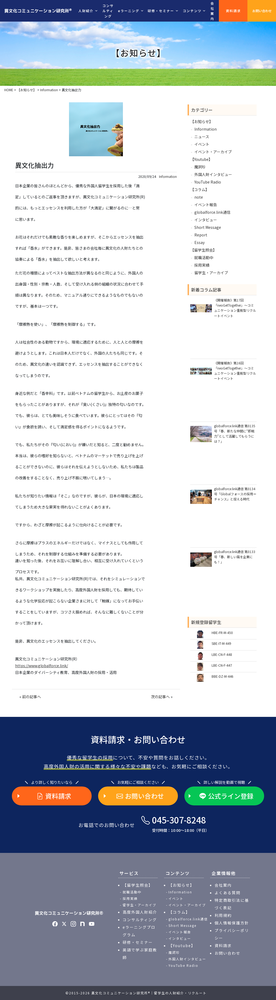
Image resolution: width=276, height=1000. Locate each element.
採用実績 (201, 265)
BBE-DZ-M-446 (222, 676)
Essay (199, 242)
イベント (201, 144)
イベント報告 (205, 204)
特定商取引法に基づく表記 (232, 903)
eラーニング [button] (128, 10)
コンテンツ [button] (192, 10)
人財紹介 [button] (86, 10)
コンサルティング (108, 10)
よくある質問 (227, 892)
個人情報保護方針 (232, 923)
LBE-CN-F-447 (222, 665)
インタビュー (205, 219)
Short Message (207, 227)
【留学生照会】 (203, 250)
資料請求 (233, 10)
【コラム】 (199, 189)
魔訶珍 (200, 167)
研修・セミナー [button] (161, 10)
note (198, 197)
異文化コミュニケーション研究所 (38, 10)
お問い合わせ (262, 10)
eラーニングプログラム (139, 930)
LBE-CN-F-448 (222, 654)
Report (200, 235)
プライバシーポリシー (232, 934)
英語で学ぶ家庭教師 (140, 953)
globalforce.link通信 (212, 212)
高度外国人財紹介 (140, 912)
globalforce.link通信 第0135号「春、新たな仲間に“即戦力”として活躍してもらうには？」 (234, 433)
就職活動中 (203, 257)
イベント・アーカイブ (213, 151)
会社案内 (212, 11)
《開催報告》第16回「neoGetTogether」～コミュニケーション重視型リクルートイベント (235, 371)
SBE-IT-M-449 (221, 643)
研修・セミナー (138, 942)
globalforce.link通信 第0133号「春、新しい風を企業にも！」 (234, 556)
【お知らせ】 (201, 121)
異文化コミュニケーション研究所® (69, 913)
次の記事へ (160, 696)
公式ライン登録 (226, 796)
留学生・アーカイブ (211, 272)
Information (168, 176)
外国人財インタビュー (213, 174)
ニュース (201, 136)
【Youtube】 (201, 159)
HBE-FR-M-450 (222, 632)
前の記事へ (31, 696)
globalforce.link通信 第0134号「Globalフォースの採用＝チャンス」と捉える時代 (235, 493)
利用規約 (223, 915)
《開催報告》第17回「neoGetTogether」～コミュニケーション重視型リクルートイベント (235, 308)
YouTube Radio (207, 182)
